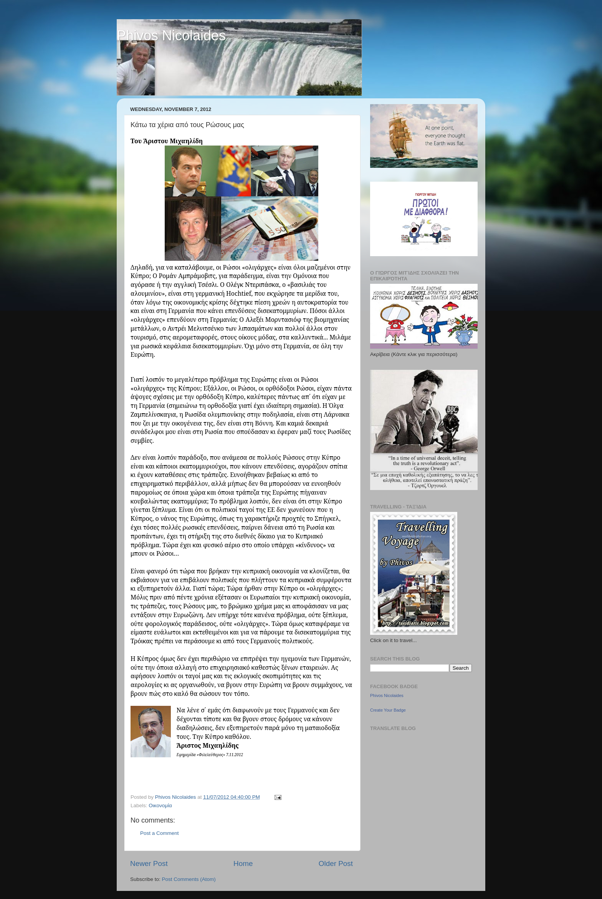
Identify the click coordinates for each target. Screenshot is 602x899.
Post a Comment (159, 833)
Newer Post (149, 863)
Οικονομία (160, 805)
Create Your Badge (388, 710)
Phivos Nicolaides (171, 35)
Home (243, 863)
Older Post (336, 863)
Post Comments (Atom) (189, 879)
